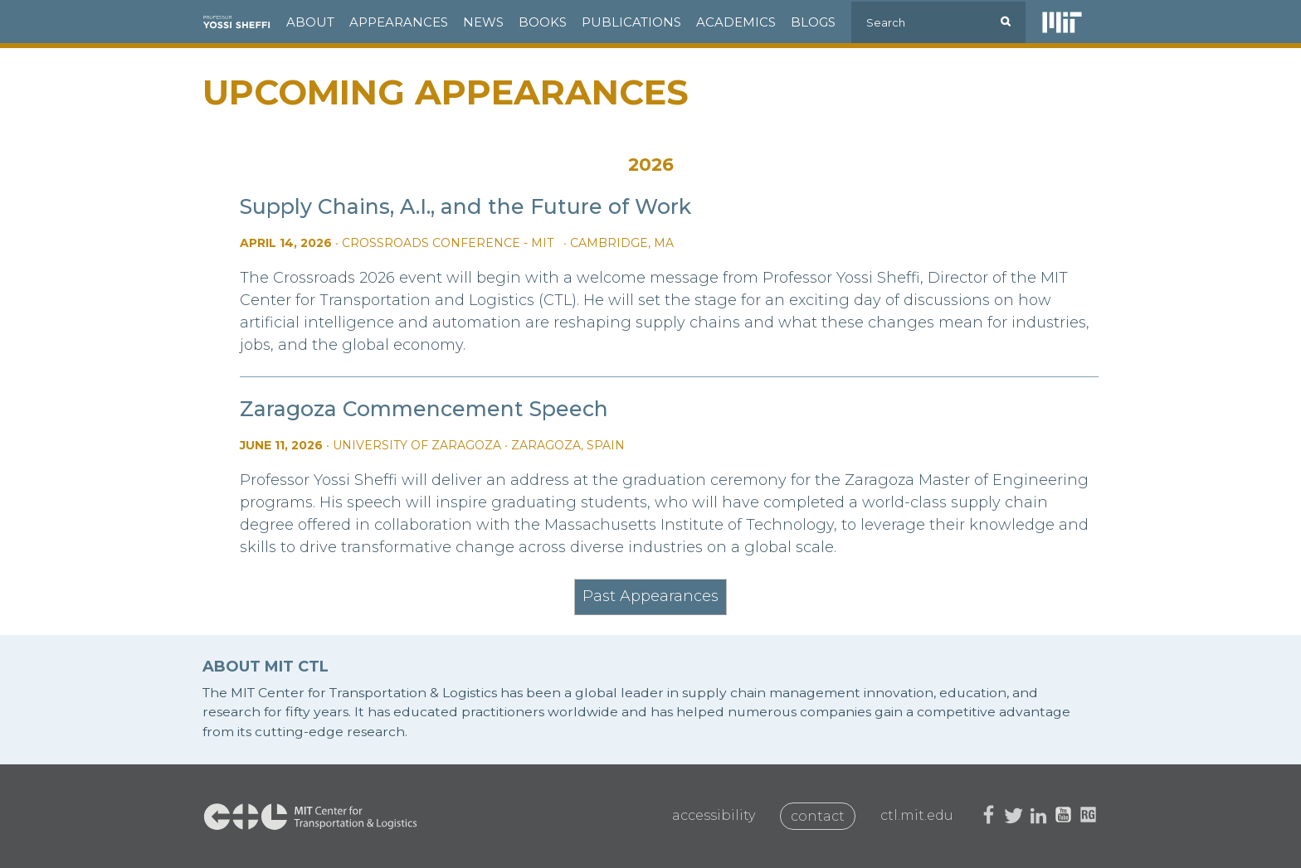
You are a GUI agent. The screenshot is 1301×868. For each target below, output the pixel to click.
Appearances (398, 22)
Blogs (813, 22)
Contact (818, 816)
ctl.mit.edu (916, 815)
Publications (631, 22)
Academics (736, 22)
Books (543, 22)
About (310, 22)
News (483, 22)
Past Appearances (650, 596)
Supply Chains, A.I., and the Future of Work (465, 206)
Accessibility (713, 815)
